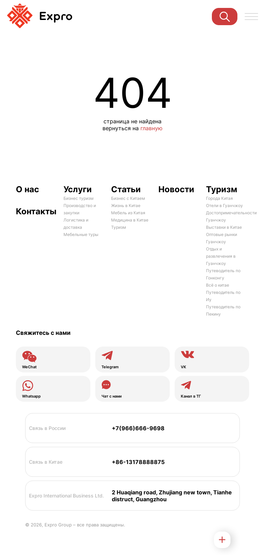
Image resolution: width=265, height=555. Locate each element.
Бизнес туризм (78, 198)
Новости (176, 189)
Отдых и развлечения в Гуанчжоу (221, 256)
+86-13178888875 (138, 462)
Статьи (126, 189)
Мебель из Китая (128, 212)
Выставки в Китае (224, 227)
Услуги (77, 189)
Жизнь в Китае (125, 205)
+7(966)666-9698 (138, 428)
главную (151, 128)
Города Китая (219, 198)
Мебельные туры (80, 234)
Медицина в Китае (129, 220)
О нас (27, 189)
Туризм (118, 227)
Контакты (35, 211)
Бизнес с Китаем (128, 198)
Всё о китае (217, 285)
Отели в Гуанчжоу (224, 205)
